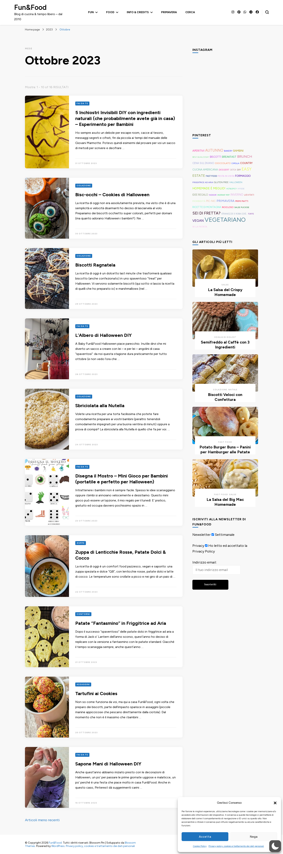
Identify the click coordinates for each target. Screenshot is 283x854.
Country (246, 163)
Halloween (235, 182)
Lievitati (249, 194)
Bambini (238, 150)
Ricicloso (227, 207)
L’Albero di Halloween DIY (103, 335)
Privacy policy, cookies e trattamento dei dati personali (236, 846)
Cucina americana (205, 169)
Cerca (190, 12)
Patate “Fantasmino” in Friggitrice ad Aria (120, 623)
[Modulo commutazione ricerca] (267, 12)
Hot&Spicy (231, 188)
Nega (254, 836)
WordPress (58, 846)
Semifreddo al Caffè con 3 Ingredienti (225, 344)
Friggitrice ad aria (202, 182)
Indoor (213, 195)
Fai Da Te (82, 103)
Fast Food (211, 176)
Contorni (83, 614)
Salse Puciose (241, 207)
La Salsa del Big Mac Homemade (225, 502)
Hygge (241, 188)
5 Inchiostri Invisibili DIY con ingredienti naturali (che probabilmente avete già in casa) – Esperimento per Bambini (125, 118)
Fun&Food (30, 7)
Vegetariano (225, 219)
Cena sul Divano (203, 163)
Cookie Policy (200, 846)
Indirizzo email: (204, 562)
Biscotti (215, 156)
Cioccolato (223, 163)
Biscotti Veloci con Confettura (225, 397)
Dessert (224, 169)
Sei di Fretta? (206, 213)
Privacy (198, 545)
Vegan (198, 221)
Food (110, 12)
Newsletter (201, 534)
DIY (239, 169)
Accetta (205, 836)
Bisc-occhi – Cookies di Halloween (112, 194)
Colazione (84, 185)
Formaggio (243, 175)
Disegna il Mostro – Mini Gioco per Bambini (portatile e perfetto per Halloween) (121, 479)
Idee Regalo (200, 194)
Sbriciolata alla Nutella (99, 405)
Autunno (214, 150)
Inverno (236, 194)
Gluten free (221, 182)
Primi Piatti (241, 201)
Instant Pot (223, 195)
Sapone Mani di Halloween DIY (108, 764)
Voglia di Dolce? (225, 337)
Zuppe (81, 543)
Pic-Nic (211, 201)
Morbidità (198, 201)
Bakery (228, 150)
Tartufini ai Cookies (96, 693)
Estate (198, 176)
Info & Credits (138, 12)
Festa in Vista (226, 176)
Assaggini (83, 684)
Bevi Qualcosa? (200, 157)
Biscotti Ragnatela (95, 265)
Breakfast (229, 156)
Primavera (169, 12)
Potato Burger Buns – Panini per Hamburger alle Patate (225, 449)
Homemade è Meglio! (208, 188)
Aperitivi (198, 150)
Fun (91, 12)
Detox (233, 170)
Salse (225, 284)
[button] (275, 803)
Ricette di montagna (206, 207)
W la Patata (199, 226)
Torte (251, 214)
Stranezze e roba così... (234, 214)
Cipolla (235, 163)
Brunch (244, 156)
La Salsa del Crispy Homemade (225, 292)
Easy (247, 169)
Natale (232, 389)
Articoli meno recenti (42, 820)
